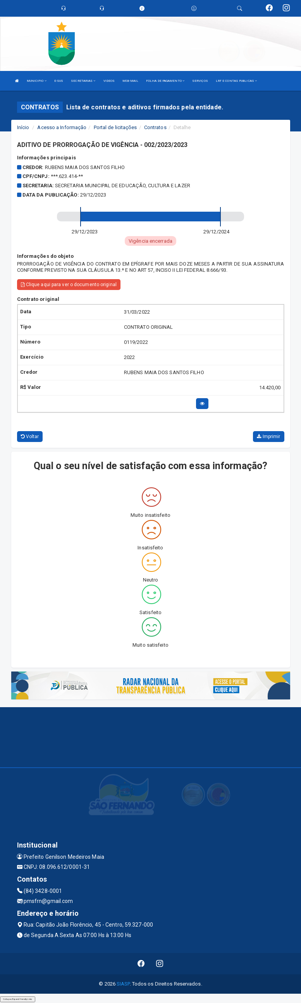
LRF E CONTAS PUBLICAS (236, 81)
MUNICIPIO (36, 81)
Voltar (30, 436)
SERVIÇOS (200, 81)
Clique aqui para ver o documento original (69, 284)
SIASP (123, 984)
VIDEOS (109, 81)
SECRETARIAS (83, 81)
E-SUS (59, 81)
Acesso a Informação (61, 127)
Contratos (155, 127)
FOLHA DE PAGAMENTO (165, 81)
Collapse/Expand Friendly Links (17, 999)
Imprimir (268, 436)
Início (23, 127)
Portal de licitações (115, 127)
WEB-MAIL (130, 81)
